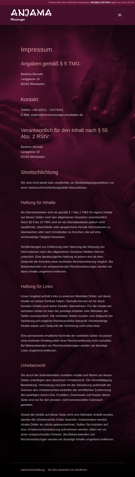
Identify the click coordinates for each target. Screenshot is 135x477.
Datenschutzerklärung (33, 469)
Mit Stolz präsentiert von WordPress (67, 469)
